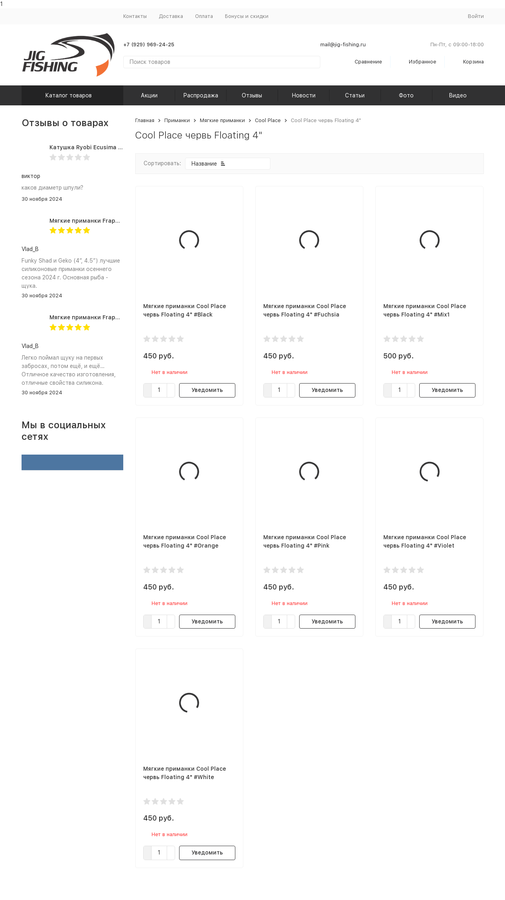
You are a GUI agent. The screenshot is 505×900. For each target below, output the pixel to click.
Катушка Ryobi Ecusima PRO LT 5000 (101, 147)
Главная (144, 120)
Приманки (177, 120)
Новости (304, 95)
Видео (458, 95)
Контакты (135, 16)
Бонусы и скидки (246, 16)
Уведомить (207, 390)
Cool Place (268, 120)
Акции (149, 95)
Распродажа (200, 95)
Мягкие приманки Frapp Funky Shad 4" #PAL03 (116, 221)
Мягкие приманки (222, 120)
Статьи (355, 95)
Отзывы (252, 95)
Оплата (204, 16)
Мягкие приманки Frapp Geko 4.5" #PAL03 (110, 317)
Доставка (171, 16)
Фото (406, 95)
